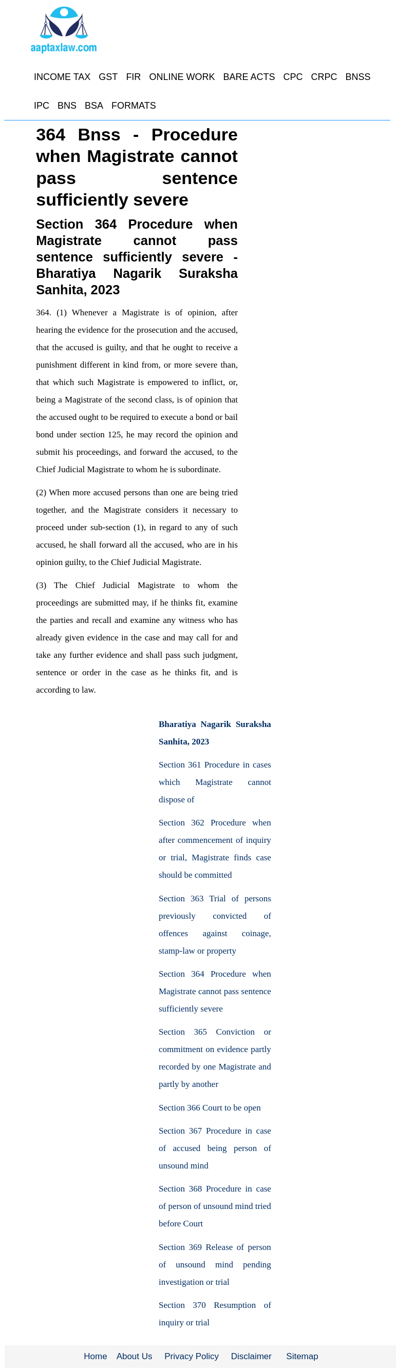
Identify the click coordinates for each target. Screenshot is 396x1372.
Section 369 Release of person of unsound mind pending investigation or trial (215, 1264)
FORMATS (133, 105)
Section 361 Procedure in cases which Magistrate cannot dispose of (215, 782)
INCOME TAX (62, 77)
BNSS (357, 77)
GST (108, 77)
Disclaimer (251, 1356)
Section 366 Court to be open (210, 1108)
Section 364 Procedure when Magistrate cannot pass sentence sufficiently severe (215, 991)
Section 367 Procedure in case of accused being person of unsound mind (215, 1148)
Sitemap (302, 1356)
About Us (135, 1356)
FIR (133, 77)
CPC (293, 77)
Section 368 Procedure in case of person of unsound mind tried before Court (215, 1206)
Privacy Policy (191, 1356)
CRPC (324, 77)
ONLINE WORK (182, 77)
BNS (67, 105)
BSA (94, 105)
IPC (41, 105)
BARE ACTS (249, 77)
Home (95, 1356)
